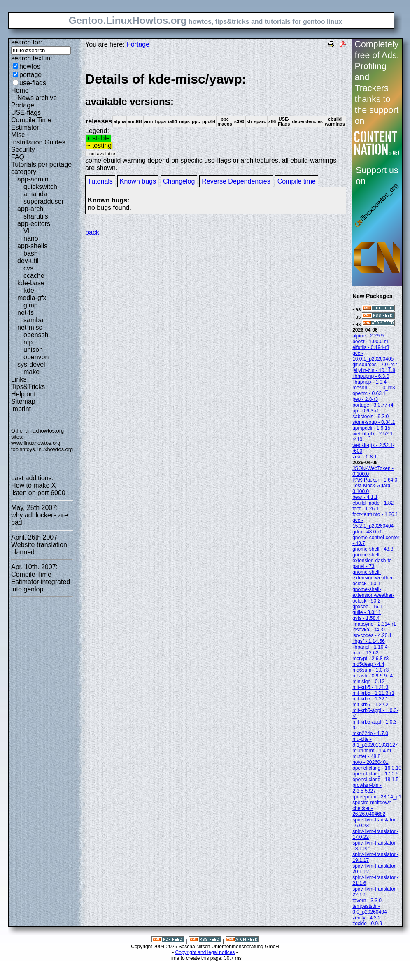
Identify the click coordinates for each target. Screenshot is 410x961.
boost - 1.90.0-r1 (370, 341)
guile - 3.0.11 (366, 612)
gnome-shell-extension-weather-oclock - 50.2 (373, 595)
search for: (26, 42)
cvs (28, 268)
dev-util (28, 260)
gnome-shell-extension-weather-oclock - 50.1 (373, 577)
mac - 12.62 (365, 653)
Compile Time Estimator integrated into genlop (40, 582)
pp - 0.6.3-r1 (365, 411)
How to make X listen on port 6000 (38, 489)
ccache (33, 275)
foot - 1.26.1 (365, 509)
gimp (30, 305)
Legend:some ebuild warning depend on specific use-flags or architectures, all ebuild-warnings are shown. (215, 121)
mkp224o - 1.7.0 (370, 733)
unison (33, 349)
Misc (18, 134)
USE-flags (26, 112)
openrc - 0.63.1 (369, 393)
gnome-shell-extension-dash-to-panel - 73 (372, 560)
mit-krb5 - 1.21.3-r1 (373, 693)
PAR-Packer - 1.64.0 (374, 480)
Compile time (296, 181)
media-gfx (31, 297)
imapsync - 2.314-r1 (374, 624)
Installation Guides (38, 142)
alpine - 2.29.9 (368, 336)
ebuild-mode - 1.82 (373, 503)
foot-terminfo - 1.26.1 (375, 514)
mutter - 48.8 (366, 756)
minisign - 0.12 (368, 681)
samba (33, 319)
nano (30, 238)
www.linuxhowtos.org (36, 443)
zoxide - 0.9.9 (367, 923)
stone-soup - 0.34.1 (373, 422)
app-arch (30, 208)
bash (30, 253)
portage (30, 74)
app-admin (33, 179)
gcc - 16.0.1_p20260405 (373, 356)
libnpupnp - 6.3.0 (370, 376)
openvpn (36, 357)
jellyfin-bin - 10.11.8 (373, 370)
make (31, 371)
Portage (22, 105)
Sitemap (23, 401)
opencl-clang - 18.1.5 (375, 779)
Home (20, 90)
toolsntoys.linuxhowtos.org (42, 449)
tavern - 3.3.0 (367, 900)
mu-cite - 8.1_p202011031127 (375, 742)
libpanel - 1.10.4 (369, 647)
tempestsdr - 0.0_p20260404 (369, 909)
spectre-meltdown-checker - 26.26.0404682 (372, 808)
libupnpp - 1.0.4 (369, 382)
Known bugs (138, 181)
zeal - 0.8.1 (364, 457)
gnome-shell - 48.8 (372, 549)
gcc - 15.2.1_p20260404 (373, 523)
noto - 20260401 (370, 762)
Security (23, 149)
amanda (35, 194)
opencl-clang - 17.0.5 (375, 774)
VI (26, 231)
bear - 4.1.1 (364, 497)
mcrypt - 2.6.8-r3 (370, 658)
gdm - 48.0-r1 (367, 532)
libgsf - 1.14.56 (368, 641)
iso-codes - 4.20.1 (371, 635)
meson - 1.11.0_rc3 (373, 388)
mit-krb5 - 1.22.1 (370, 699)
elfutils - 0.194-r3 (370, 347)
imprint (21, 408)
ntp (28, 342)
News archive (37, 97)
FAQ (17, 157)
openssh (36, 334)
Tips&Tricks (28, 386)
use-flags (32, 82)
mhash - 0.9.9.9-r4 (372, 676)
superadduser (43, 201)
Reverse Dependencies (236, 181)
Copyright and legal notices (205, 952)
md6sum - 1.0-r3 (370, 670)
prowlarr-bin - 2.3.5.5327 (367, 788)
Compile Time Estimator (31, 123)
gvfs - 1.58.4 (366, 618)
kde (28, 290)
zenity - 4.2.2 (366, 918)
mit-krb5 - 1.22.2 (370, 704)
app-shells (32, 245)
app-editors (33, 223)
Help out (23, 394)
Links (18, 379)
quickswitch (40, 186)
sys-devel (31, 364)
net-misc (29, 327)
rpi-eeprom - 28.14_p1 (376, 797)
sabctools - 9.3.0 (370, 416)
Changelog (179, 181)
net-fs (25, 312)
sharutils (35, 216)
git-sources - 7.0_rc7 (374, 365)
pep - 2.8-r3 (365, 399)
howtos (29, 66)
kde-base (30, 282)
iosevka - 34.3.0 (369, 630)
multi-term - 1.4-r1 (371, 751)
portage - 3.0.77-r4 (372, 405)
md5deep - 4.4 (368, 664)
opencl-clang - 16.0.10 (376, 768)
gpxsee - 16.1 (367, 607)
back (92, 232)
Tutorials (100, 181)
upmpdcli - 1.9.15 (371, 428)
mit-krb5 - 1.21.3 (370, 687)
